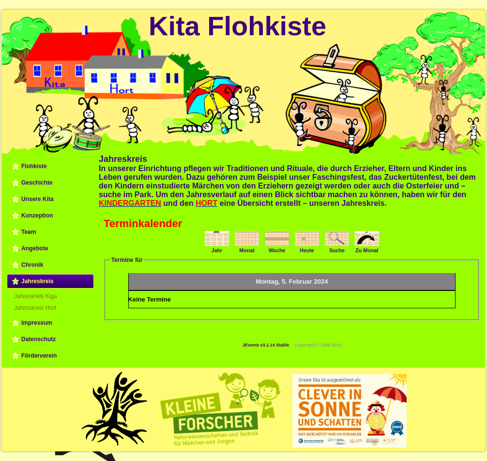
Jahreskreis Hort (35, 307)
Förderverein (39, 355)
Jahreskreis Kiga (35, 296)
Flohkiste (34, 166)
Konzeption (37, 215)
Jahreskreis (37, 281)
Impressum (36, 322)
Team (28, 232)
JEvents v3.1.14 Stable (266, 345)
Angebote (34, 248)
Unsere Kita (37, 199)
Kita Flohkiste (237, 26)
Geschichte (37, 182)
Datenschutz (38, 339)
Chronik (32, 264)
